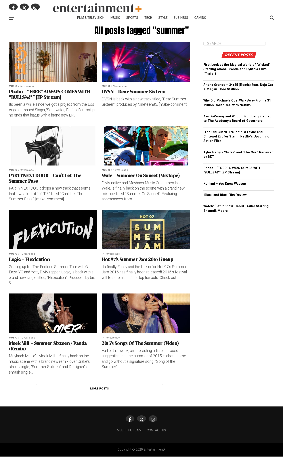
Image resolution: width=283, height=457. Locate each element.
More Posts (99, 389)
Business (181, 17)
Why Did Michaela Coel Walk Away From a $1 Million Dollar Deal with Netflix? (237, 102)
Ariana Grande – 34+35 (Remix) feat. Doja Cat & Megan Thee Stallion (238, 87)
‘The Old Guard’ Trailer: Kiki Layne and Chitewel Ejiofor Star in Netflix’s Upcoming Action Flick (236, 136)
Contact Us (156, 431)
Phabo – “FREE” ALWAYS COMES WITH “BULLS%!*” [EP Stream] (232, 170)
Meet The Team (129, 431)
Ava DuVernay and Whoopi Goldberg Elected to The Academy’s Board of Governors (237, 118)
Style (163, 17)
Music (115, 17)
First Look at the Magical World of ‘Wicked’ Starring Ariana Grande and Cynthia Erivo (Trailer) (236, 69)
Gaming (200, 17)
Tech (148, 17)
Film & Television (90, 17)
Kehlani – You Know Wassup (224, 183)
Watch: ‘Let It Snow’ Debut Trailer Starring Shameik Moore (236, 208)
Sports (132, 17)
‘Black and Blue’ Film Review (225, 195)
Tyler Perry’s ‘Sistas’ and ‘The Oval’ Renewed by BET (238, 154)
